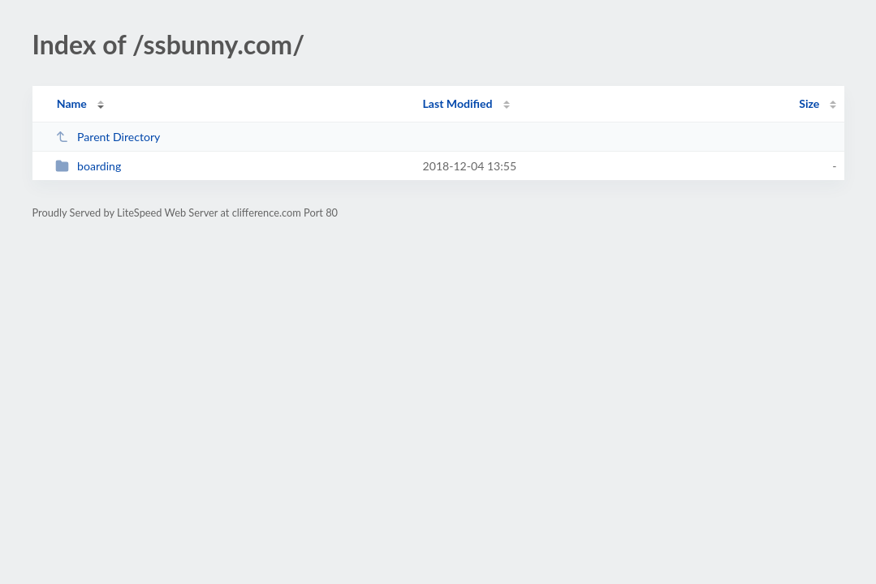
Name (72, 103)
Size (809, 103)
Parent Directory (108, 137)
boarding (88, 166)
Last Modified (458, 103)
